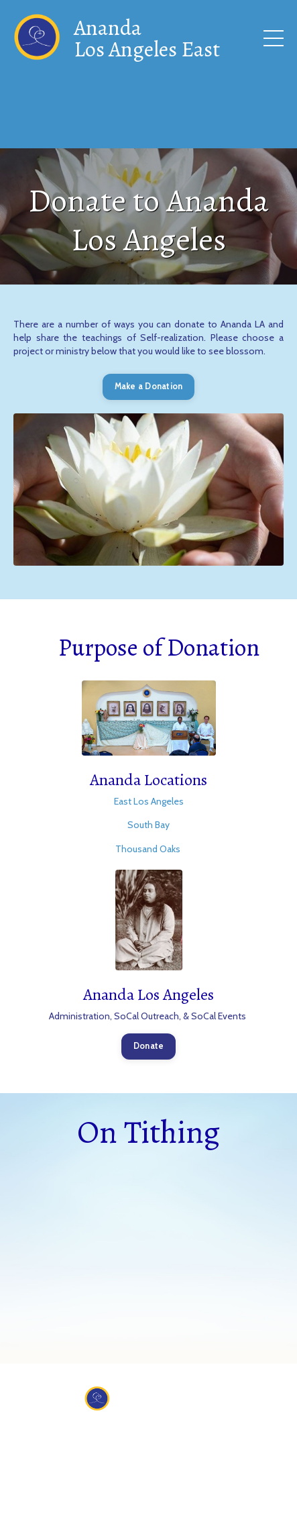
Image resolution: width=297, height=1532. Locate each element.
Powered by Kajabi (148, 1512)
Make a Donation (149, 386)
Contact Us (145, 1435)
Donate (148, 1046)
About (88, 1435)
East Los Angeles (149, 801)
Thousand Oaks (148, 849)
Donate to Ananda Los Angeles (148, 220)
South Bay (148, 825)
